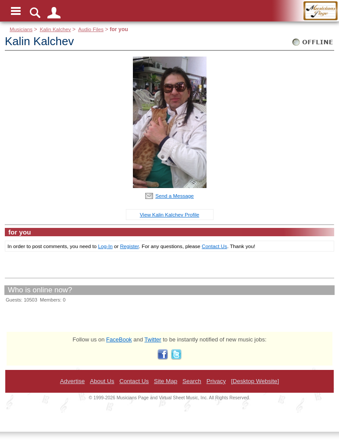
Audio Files (90, 29)
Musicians (21, 29)
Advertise (72, 381)
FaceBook (119, 339)
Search (191, 381)
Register (129, 246)
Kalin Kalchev (55, 29)
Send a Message (174, 196)
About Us (102, 381)
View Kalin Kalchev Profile (170, 214)
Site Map (165, 381)
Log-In (105, 246)
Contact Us (214, 246)
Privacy (216, 381)
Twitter (152, 339)
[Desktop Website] (255, 381)
